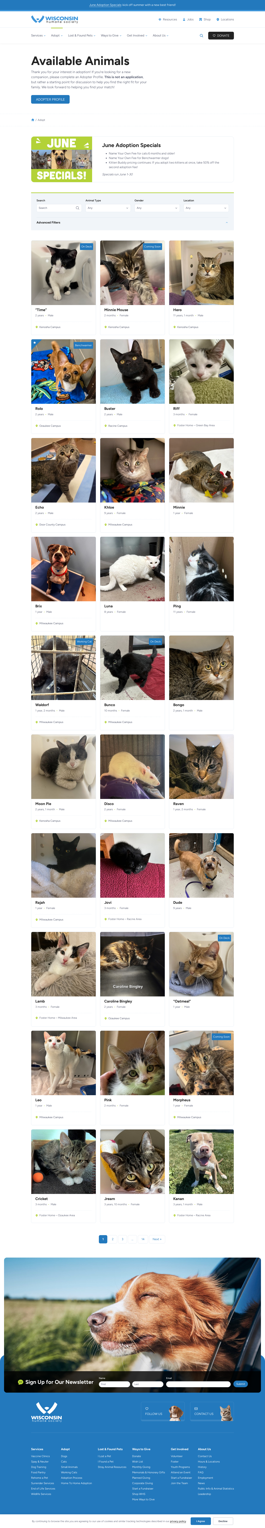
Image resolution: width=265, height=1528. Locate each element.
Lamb (40, 1001)
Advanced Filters (48, 222)
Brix (38, 606)
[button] (108, 208)
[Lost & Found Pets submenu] (81, 35)
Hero (177, 310)
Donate (223, 35)
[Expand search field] (201, 35)
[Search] (59, 208)
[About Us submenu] (160, 35)
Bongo (178, 705)
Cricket (41, 1199)
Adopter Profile (50, 99)
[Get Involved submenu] (137, 35)
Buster (109, 408)
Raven (178, 804)
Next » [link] (157, 1239)
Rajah (40, 902)
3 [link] (122, 1239)
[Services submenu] (38, 35)
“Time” (41, 310)
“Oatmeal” (182, 1001)
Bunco (109, 705)
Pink (108, 1100)
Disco (109, 804)
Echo (39, 507)
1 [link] (103, 1239)
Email (169, 1378)
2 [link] (113, 1239)
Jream (109, 1199)
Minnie (179, 507)
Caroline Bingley (118, 1001)
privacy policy (178, 1521)
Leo (38, 1100)
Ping (177, 606)
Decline (223, 1521)
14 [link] (142, 1239)
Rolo (39, 408)
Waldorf (42, 705)
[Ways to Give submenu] (111, 35)
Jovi (108, 902)
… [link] (132, 1239)
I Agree (200, 1521)
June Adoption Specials (105, 5)
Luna (108, 606)
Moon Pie (43, 804)
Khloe (109, 507)
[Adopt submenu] (57, 35)
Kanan (178, 1199)
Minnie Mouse (116, 310)
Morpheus (181, 1100)
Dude (177, 902)
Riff (176, 408)
